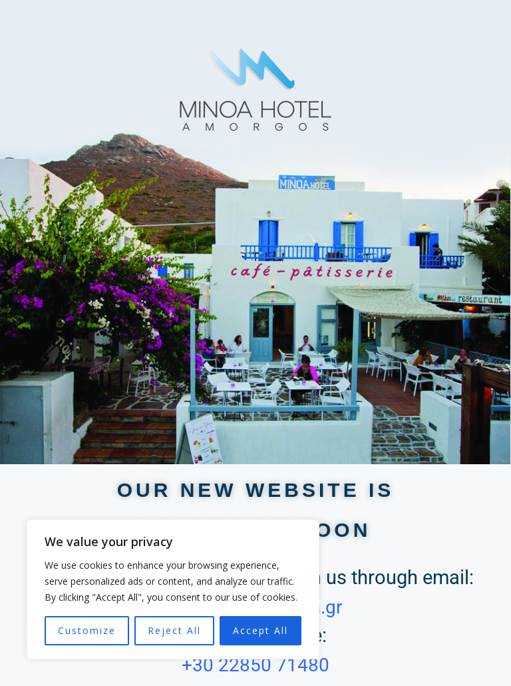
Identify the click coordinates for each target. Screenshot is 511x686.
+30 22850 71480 (255, 664)
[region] (173, 589)
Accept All (260, 630)
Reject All (174, 630)
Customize (87, 630)
